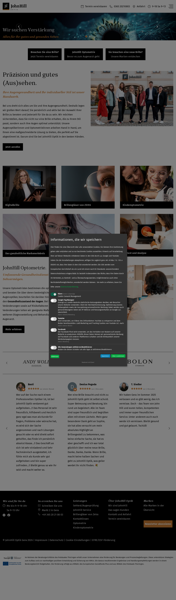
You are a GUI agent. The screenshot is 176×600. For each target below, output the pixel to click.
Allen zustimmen (118, 356)
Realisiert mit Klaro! (88, 362)
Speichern (105, 356)
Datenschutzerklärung (69, 287)
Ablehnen (55, 356)
